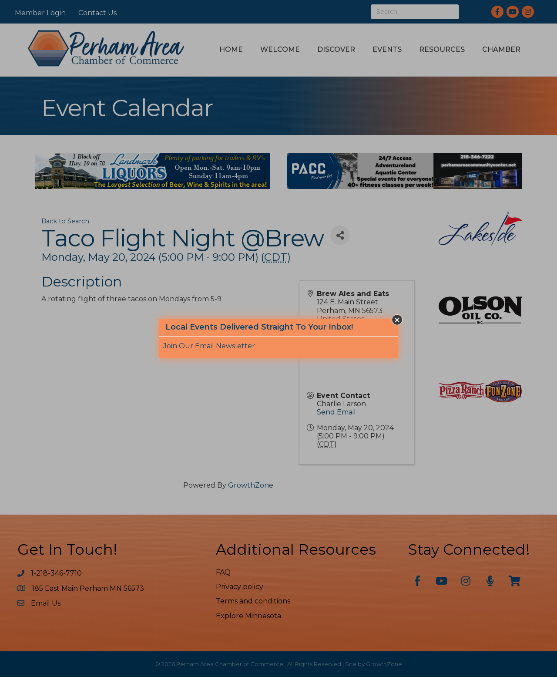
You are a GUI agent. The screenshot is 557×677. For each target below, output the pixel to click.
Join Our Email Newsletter (209, 346)
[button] (397, 319)
